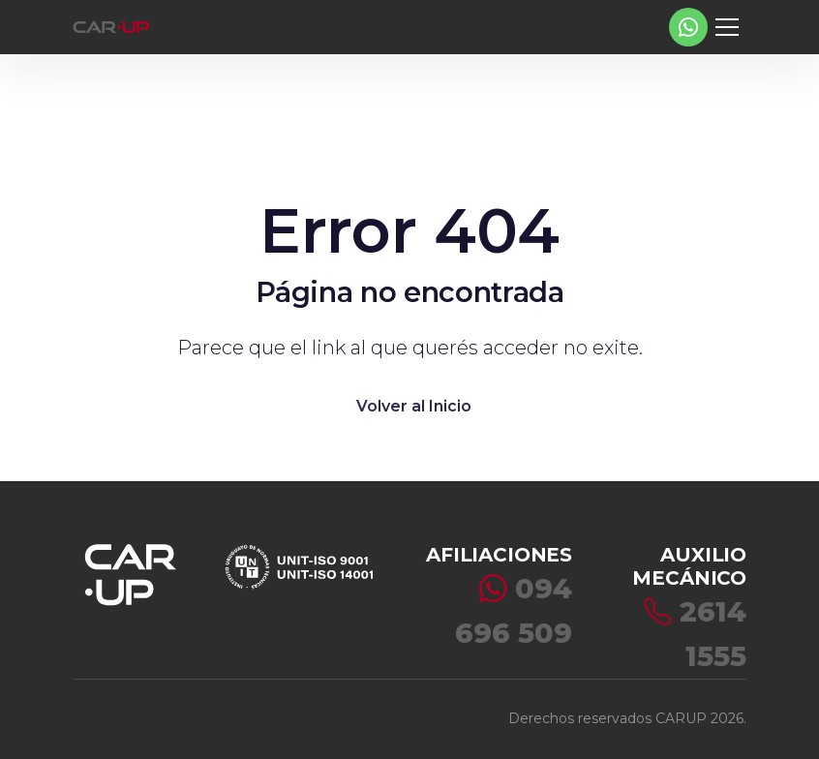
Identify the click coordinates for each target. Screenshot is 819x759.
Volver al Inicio (413, 406)
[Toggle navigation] (727, 27)
